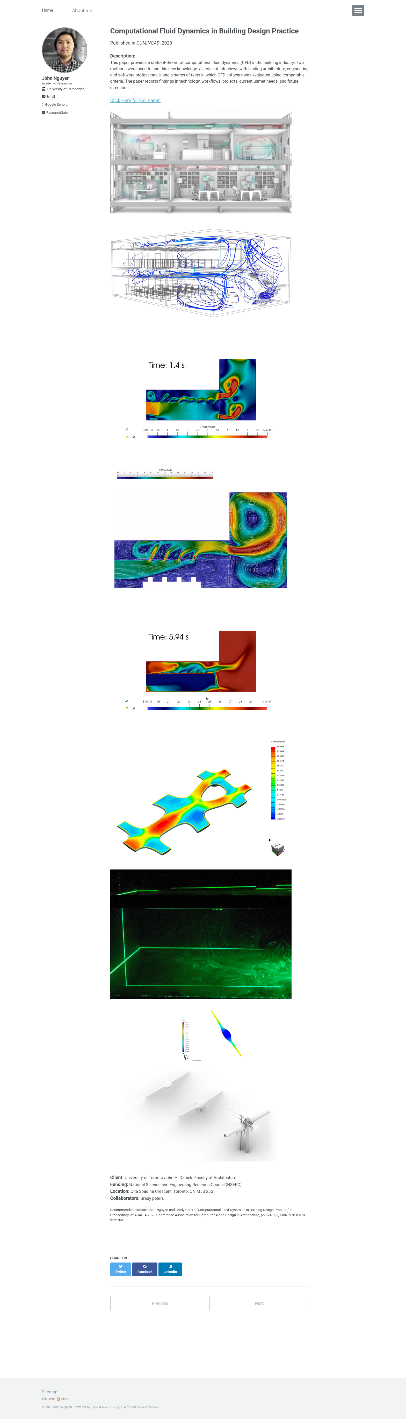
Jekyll (95, 1407)
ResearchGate (55, 120)
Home (48, 10)
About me (88, 10)
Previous (160, 1314)
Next (259, 1314)
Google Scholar (55, 112)
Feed (64, 1399)
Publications (120, 10)
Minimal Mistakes (152, 1407)
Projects (150, 10)
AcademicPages (114, 1407)
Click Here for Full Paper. (135, 105)
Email (48, 104)
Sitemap (50, 1391)
